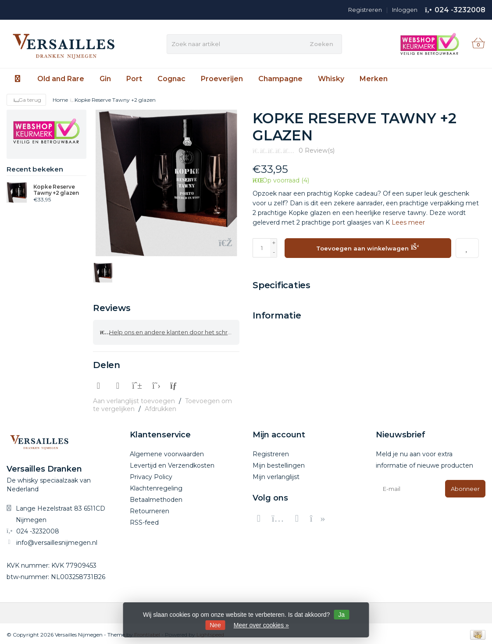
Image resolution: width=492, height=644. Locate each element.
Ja (341, 614)
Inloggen (404, 9)
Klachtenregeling (156, 486)
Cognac (171, 79)
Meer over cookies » (261, 625)
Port (134, 79)
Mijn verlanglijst (276, 475)
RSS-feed (144, 521)
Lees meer (408, 222)
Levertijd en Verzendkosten (172, 464)
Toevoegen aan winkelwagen (367, 247)
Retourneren (149, 509)
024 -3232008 (460, 10)
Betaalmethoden (156, 498)
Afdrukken (160, 407)
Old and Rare (60, 79)
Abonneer (465, 486)
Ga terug (26, 100)
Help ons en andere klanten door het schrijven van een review (169, 331)
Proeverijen (222, 79)
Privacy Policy (151, 475)
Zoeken (321, 43)
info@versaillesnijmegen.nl (56, 540)
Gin (105, 79)
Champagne (280, 79)
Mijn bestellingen (279, 464)
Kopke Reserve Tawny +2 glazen (56, 190)
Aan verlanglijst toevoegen (134, 399)
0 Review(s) (317, 150)
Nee (215, 625)
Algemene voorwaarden (167, 452)
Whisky (331, 79)
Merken (374, 79)
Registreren (365, 9)
